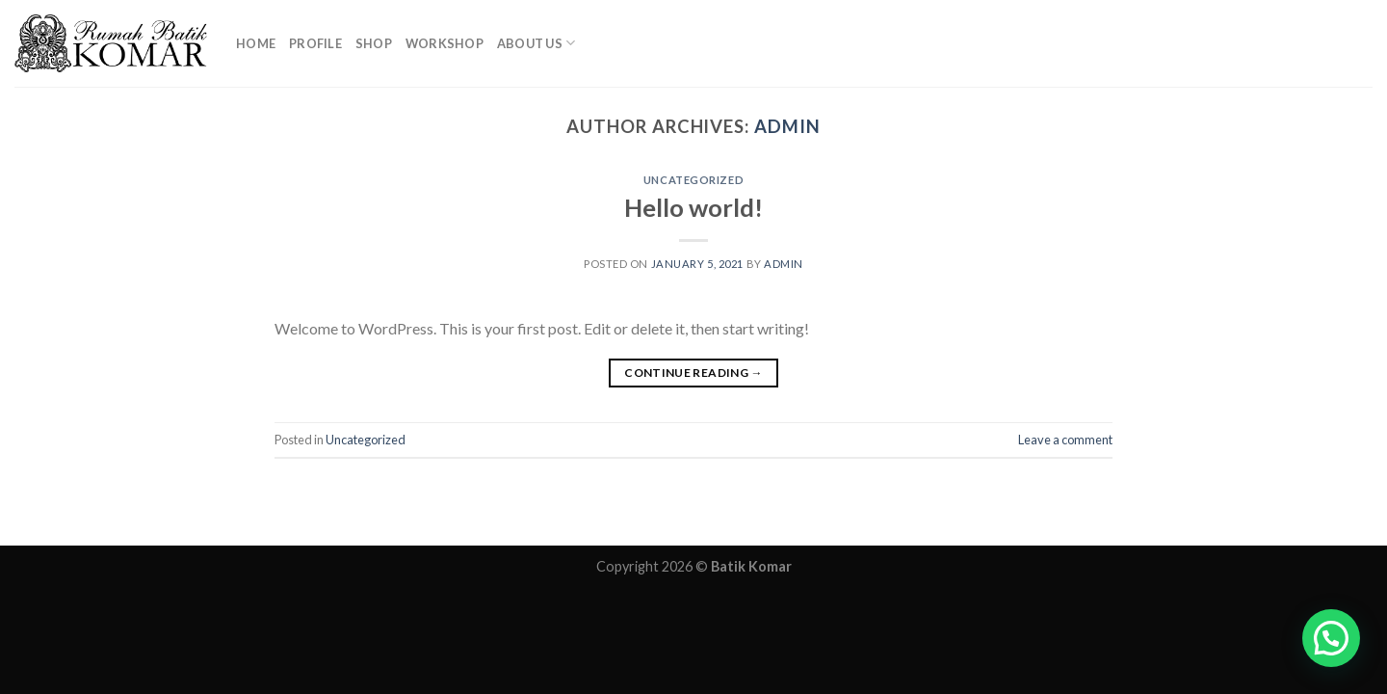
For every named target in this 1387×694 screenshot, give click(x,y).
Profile (315, 43)
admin (787, 126)
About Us (536, 43)
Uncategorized (693, 180)
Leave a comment (1065, 439)
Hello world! (693, 207)
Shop (373, 43)
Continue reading (693, 372)
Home (255, 43)
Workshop (445, 43)
